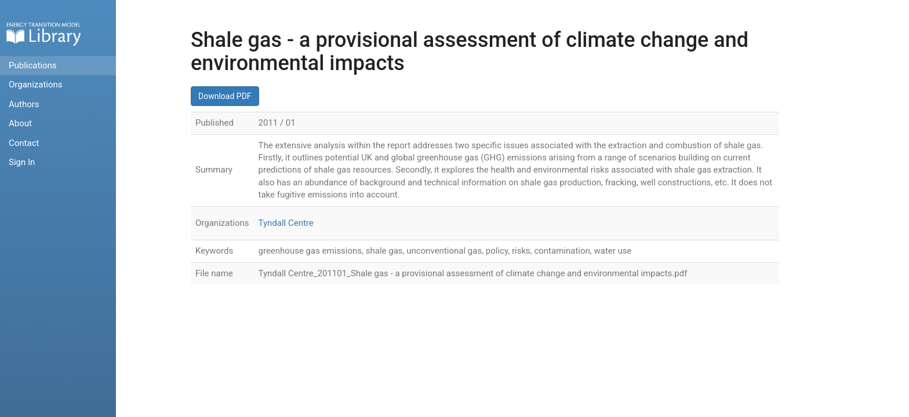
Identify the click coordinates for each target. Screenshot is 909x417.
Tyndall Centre (286, 223)
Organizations (36, 84)
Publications (33, 65)
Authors (24, 104)
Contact (24, 143)
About (20, 123)
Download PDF (225, 96)
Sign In (22, 162)
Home (43, 34)
